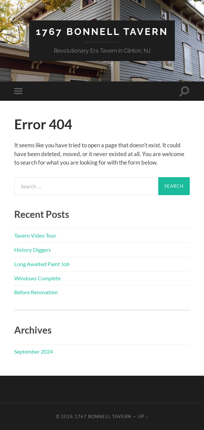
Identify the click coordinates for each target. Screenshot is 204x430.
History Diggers (32, 249)
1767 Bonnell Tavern (102, 31)
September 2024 (33, 351)
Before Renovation (36, 292)
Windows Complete (37, 278)
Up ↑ (143, 416)
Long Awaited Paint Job (41, 264)
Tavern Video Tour (35, 235)
